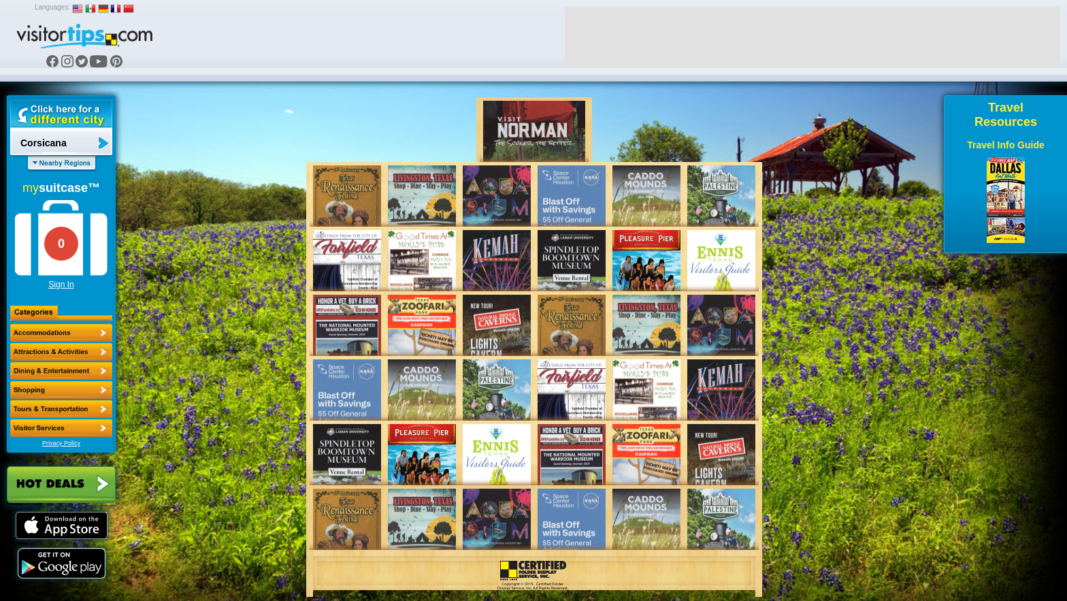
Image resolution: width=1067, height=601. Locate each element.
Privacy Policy (61, 443)
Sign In (60, 284)
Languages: (52, 7)
